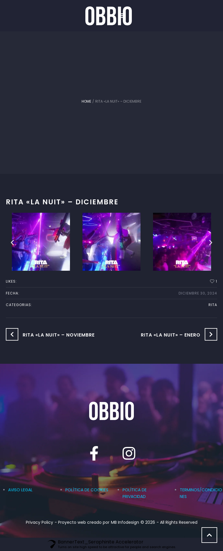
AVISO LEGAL (20, 490)
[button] (128, 16)
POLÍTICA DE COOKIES (86, 490)
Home (86, 101)
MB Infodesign (125, 522)
